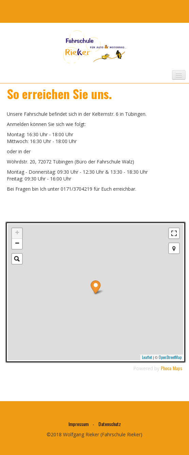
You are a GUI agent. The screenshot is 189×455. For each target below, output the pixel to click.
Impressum (78, 423)
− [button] (17, 244)
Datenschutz (109, 423)
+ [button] (17, 233)
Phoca (166, 368)
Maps (177, 368)
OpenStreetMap (170, 357)
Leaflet (147, 357)
